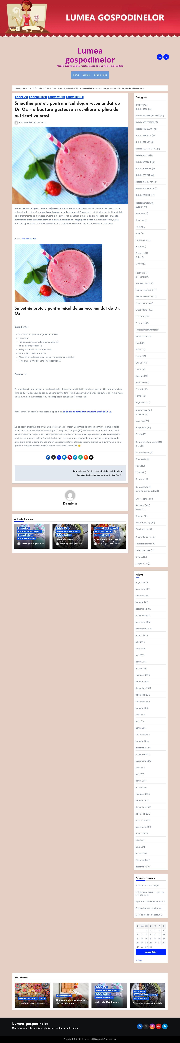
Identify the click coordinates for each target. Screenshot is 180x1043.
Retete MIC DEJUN (38, 97)
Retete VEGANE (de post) (29, 532)
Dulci (138, 257)
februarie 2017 (143, 595)
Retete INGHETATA (26, 539)
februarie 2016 (143, 675)
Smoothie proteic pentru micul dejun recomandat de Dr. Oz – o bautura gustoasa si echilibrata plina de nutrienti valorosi (70, 109)
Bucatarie (140, 421)
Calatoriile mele (143, 550)
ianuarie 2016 (142, 681)
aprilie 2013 (141, 781)
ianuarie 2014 (142, 741)
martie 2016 (141, 668)
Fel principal (141, 240)
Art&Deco (140, 383)
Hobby (139, 273)
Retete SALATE (143, 142)
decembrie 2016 (143, 609)
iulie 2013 (140, 767)
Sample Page (100, 75)
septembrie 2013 (144, 761)
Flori (138, 343)
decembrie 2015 (143, 688)
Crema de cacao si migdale (148, 908)
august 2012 (142, 834)
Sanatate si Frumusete (147, 442)
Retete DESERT (25, 535)
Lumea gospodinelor (90, 55)
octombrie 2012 (143, 820)
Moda (138, 466)
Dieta (138, 446)
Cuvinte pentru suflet (146, 491)
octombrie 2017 (143, 589)
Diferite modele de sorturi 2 (149, 915)
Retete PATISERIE (144, 195)
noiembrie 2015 (143, 695)
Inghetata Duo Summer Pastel (150, 901)
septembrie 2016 (144, 629)
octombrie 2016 (143, 622)
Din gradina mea (143, 537)
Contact (86, 75)
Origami (139, 363)
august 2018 (142, 582)
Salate (139, 227)
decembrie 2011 (143, 867)
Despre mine (142, 563)
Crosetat (140, 316)
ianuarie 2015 (142, 708)
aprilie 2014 (141, 728)
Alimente (140, 414)
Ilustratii (140, 376)
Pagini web (141, 402)
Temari (139, 369)
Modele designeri (144, 297)
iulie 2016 (140, 642)
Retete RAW (21, 97)
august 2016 (142, 635)
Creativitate (141, 310)
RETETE (139, 105)
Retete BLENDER (74, 97)
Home (76, 75)
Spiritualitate (142, 487)
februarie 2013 (143, 794)
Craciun (139, 516)
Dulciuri (139, 207)
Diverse (139, 264)
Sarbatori (140, 505)
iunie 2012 (141, 847)
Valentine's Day (143, 523)
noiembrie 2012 (143, 814)
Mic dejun (140, 213)
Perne (138, 396)
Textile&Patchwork (145, 330)
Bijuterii (139, 389)
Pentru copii (141, 336)
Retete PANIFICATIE (145, 188)
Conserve (140, 253)
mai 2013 (140, 774)
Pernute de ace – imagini (148, 885)
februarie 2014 (143, 734)
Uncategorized (143, 499)
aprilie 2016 (141, 662)
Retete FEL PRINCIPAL (146, 149)
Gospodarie (141, 427)
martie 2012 (141, 853)
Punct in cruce (143, 303)
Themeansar (110, 1039)
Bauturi (139, 246)
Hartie (139, 356)
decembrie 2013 (143, 748)
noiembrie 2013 (143, 754)
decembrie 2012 (143, 807)
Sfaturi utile (142, 410)
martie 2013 (141, 787)
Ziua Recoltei (142, 529)
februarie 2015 (143, 701)
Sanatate (140, 479)
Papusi (139, 349)
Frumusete (141, 459)
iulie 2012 (140, 840)
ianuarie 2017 (142, 602)
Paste (138, 509)
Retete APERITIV (143, 135)
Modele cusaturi (143, 290)
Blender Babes (29, 238)
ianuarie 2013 (142, 800)
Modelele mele (142, 283)
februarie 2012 (143, 860)
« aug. (139, 960)
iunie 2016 (141, 648)
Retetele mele (142, 203)
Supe (138, 233)
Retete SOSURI (143, 155)
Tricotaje (140, 323)
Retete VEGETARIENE (146, 122)
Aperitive (140, 220)
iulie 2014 (140, 715)
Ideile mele (141, 277)
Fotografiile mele (144, 544)
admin (25, 122)
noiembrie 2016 (143, 615)
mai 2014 (140, 721)
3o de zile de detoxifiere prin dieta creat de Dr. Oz (87, 411)
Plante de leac (142, 453)
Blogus (97, 1039)
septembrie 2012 (144, 827)
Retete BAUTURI (56, 97)
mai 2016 (140, 655)
